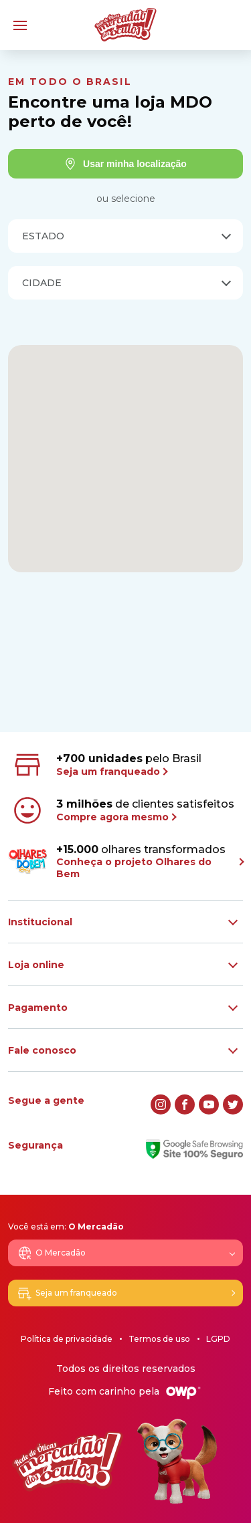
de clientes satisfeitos (122, 810)
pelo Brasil (106, 765)
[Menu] (20, 25)
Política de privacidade (66, 1339)
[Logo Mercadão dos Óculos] (125, 24)
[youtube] (209, 1104)
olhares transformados (125, 861)
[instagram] (161, 1104)
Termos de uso (159, 1339)
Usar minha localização (125, 164)
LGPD (218, 1339)
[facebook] (185, 1104)
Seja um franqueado (67, 1293)
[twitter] (233, 1104)
